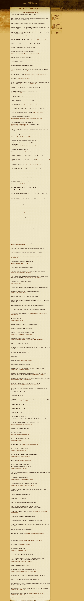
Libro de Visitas (55, 25)
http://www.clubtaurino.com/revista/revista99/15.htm (20, 124)
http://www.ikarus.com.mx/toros (16, 239)
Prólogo (54, 17)
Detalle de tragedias (56, 21)
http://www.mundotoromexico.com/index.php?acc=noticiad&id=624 (22, 485)
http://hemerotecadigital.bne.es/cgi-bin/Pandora (33, 74)
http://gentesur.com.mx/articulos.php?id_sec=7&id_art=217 (21, 212)
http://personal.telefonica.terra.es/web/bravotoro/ (32, 104)
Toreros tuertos (55, 23)
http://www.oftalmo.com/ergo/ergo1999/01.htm (19, 468)
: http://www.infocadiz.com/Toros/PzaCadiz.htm (30, 444)
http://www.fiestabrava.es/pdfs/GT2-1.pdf (18, 244)
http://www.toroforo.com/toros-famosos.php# (18, 550)
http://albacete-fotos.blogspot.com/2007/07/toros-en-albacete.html (22, 234)
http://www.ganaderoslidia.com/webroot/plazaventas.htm (20, 456)
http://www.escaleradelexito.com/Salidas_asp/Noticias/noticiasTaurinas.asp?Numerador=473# (27, 339)
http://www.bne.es (44, 74)
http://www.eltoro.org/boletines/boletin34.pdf (37, 374)
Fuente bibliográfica (56, 24)
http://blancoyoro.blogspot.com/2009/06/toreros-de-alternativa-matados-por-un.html (25, 384)
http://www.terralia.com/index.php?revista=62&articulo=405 (21, 379)
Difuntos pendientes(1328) (56, 22)
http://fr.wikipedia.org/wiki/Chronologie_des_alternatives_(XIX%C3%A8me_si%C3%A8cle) (26, 118)
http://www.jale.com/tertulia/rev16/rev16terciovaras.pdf (35, 533)
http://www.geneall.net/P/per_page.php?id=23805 (19, 263)
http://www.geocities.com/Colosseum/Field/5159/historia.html (21, 334)
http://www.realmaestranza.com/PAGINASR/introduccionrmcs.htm (22, 479)
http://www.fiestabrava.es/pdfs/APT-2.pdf (18, 183)
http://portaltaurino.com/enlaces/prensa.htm (25, 460)
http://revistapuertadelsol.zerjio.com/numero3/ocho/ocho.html (21, 35)
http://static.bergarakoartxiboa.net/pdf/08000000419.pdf (27, 83)
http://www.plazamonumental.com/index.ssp (18, 450)
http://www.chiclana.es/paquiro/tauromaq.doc (18, 92)
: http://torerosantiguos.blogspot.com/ (25, 544)
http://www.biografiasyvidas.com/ (24, 78)
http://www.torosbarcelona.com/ (16, 440)
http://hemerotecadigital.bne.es (16, 283)
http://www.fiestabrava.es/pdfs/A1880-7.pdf (18, 292)
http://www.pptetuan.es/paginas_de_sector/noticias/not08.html (21, 424)
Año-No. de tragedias (56, 18)
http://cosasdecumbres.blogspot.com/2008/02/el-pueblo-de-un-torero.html (23, 151)
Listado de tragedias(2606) (55, 20)
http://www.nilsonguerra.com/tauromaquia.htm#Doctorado (21, 272)
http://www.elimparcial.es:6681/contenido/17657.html (20, 400)
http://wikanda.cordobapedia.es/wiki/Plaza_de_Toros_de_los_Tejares (25, 145)
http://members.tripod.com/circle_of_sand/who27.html (20, 434)
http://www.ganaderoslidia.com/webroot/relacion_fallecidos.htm (21, 561)
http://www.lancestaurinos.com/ (38, 112)
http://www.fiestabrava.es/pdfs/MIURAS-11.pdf (33, 164)
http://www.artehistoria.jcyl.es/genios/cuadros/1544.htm (39, 39)
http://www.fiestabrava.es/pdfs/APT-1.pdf (18, 589)
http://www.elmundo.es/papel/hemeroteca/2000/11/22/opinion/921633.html (23, 571)
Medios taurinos (55, 26)
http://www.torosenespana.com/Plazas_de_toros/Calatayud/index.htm (30, 540)
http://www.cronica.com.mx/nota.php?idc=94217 (33, 277)
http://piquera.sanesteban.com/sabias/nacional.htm (19, 70)
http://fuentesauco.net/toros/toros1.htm (25, 360)
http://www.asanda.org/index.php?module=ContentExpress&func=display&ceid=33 (25, 53)
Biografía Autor (55, 27)
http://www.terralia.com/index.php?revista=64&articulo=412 (21, 369)
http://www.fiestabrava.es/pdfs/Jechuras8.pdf (18, 222)
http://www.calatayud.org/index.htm (17, 320)
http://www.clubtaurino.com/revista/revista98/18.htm (20, 125)
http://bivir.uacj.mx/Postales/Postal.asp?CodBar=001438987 (21, 136)
